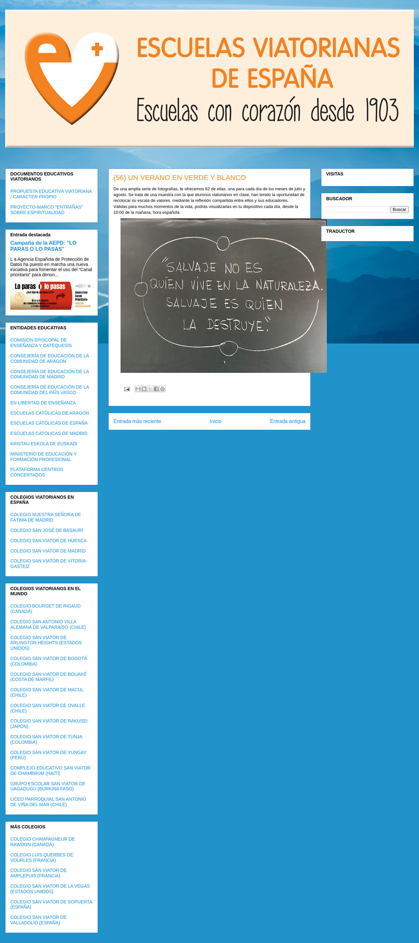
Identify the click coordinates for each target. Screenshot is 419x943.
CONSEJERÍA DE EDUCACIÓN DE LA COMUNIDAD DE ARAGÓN (49, 358)
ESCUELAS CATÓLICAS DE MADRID (48, 433)
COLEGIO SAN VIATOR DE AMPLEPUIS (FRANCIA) (38, 873)
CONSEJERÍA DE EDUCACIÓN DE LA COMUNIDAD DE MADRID (49, 374)
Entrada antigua (288, 421)
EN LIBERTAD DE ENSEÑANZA (43, 402)
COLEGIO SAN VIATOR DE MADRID (48, 550)
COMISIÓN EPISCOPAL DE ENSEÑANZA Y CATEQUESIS (41, 342)
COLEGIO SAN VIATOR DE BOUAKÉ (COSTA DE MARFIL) (48, 677)
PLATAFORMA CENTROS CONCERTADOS (36, 472)
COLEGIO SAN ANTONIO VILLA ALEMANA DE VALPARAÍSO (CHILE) (48, 624)
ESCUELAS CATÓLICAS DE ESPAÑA (49, 423)
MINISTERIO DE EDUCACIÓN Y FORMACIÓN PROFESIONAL (43, 456)
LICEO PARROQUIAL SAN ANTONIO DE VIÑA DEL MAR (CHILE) (48, 802)
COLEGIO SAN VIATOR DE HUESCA (48, 540)
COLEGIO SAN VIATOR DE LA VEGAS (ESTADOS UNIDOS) (50, 888)
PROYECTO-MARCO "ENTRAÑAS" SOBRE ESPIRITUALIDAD (46, 209)
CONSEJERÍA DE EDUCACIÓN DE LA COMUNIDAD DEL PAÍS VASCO (49, 389)
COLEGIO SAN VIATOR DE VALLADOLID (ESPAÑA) (38, 920)
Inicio (215, 421)
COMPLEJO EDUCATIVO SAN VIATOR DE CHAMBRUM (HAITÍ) (50, 770)
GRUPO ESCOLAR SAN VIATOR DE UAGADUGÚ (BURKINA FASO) (47, 786)
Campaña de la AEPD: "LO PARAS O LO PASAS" (43, 246)
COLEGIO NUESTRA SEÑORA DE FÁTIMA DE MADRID (45, 517)
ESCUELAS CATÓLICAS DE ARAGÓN (49, 413)
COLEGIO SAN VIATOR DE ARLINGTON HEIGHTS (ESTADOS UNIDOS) (46, 643)
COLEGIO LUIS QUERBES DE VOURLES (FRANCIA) (41, 857)
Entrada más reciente (137, 421)
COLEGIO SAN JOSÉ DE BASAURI (46, 530)
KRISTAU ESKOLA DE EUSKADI (43, 443)
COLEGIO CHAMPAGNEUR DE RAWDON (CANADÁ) (42, 841)
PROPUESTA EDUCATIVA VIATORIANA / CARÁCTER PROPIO (51, 194)
